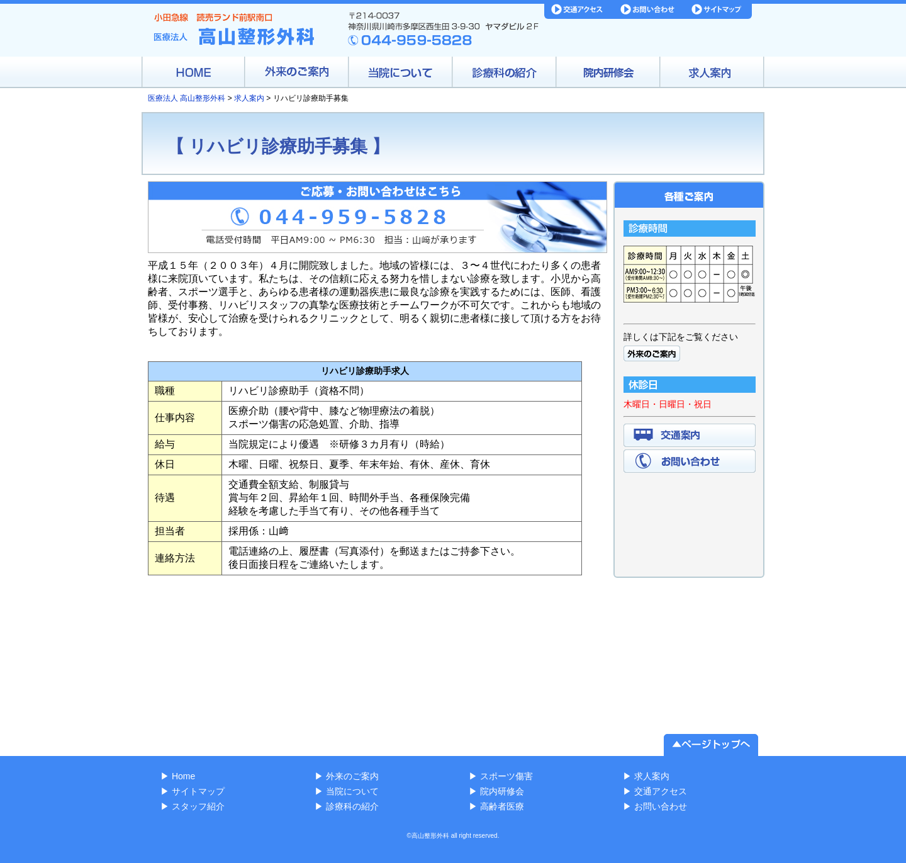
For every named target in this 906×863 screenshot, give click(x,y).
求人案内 (249, 98)
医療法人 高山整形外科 (186, 98)
